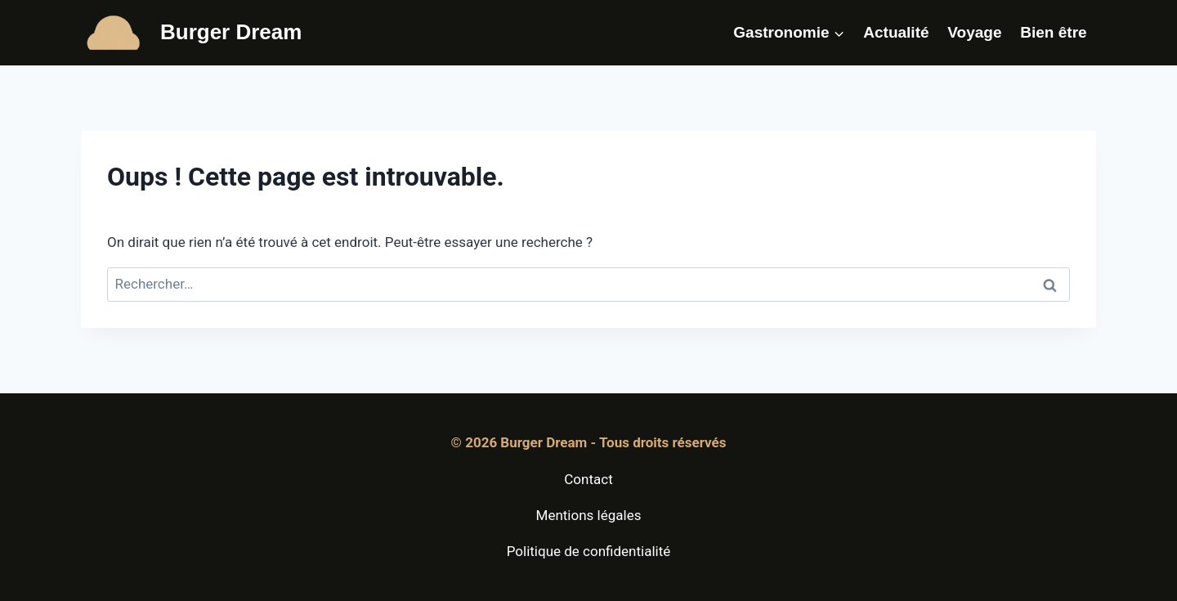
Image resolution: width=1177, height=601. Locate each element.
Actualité (896, 32)
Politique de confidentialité (589, 551)
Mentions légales (589, 515)
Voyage (974, 32)
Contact (588, 479)
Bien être (1053, 32)
